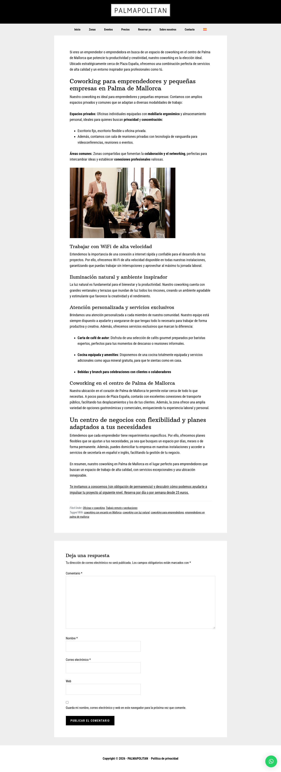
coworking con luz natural (136, 512)
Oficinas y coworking (94, 507)
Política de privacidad (164, 758)
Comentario (74, 573)
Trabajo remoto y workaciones (121, 507)
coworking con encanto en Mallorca (102, 512)
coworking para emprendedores (167, 512)
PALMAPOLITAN (140, 12)
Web (68, 681)
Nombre (72, 638)
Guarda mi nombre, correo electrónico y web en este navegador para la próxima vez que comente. (126, 708)
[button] (271, 761)
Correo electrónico (78, 660)
